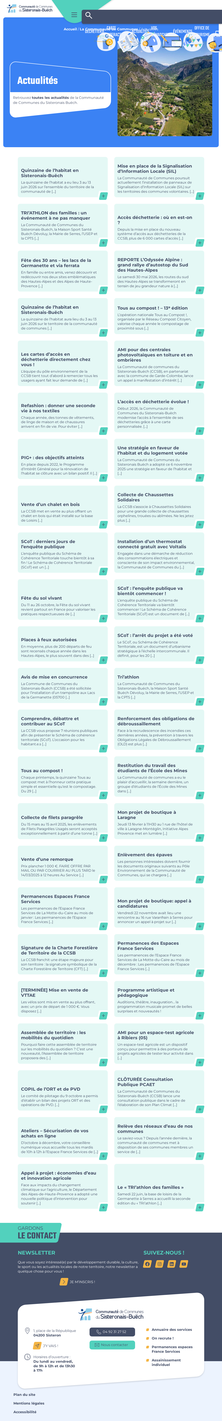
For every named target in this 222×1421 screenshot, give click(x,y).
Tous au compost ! (63, 776)
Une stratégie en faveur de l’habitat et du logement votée (159, 459)
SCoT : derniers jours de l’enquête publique (63, 552)
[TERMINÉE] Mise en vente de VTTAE (63, 999)
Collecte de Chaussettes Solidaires (159, 506)
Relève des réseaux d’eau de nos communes (159, 1137)
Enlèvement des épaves (159, 863)
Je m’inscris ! (78, 1282)
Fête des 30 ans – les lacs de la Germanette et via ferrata (63, 271)
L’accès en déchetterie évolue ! (159, 412)
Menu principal (74, 15)
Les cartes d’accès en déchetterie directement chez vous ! (63, 363)
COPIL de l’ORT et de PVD (63, 1090)
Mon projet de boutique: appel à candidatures (159, 907)
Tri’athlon (159, 685)
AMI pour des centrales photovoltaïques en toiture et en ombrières (159, 363)
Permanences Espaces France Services (63, 907)
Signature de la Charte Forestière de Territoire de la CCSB (63, 954)
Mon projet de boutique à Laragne (159, 821)
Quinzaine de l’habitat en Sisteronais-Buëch (63, 177)
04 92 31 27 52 (111, 1332)
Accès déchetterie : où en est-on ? (159, 224)
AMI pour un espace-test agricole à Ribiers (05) (159, 1043)
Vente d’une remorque (63, 863)
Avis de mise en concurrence (63, 685)
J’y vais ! (46, 1346)
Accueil (70, 29)
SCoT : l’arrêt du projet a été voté (159, 643)
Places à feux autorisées (63, 643)
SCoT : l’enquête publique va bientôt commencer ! (159, 599)
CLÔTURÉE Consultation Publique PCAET (159, 1090)
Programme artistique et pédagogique (159, 999)
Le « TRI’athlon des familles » (159, 1186)
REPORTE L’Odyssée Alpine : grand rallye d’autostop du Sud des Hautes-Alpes (159, 271)
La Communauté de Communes (109, 29)
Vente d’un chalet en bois (63, 506)
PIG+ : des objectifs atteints (63, 459)
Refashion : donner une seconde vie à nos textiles (63, 412)
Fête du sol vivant (63, 599)
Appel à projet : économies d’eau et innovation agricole (63, 1186)
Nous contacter (111, 1345)
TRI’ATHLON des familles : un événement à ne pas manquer (63, 224)
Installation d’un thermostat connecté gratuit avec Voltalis (159, 552)
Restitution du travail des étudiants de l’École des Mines (159, 776)
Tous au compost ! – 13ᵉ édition (159, 316)
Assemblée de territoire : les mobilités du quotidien (63, 1043)
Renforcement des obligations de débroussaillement (159, 730)
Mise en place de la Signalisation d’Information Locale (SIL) (159, 177)
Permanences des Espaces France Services (159, 954)
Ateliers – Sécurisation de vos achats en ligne (63, 1137)
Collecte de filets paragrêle (63, 821)
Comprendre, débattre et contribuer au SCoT (63, 730)
